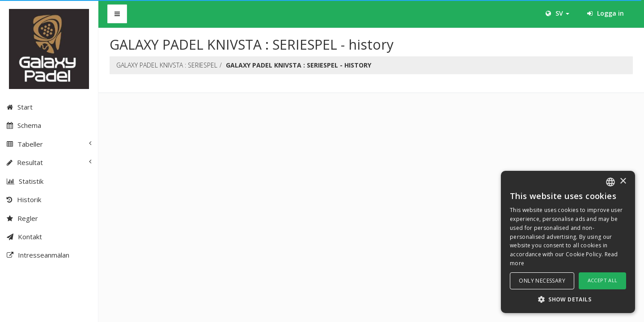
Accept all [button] (603, 280)
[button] (568, 299)
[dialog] (568, 242)
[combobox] (610, 182)
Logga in (605, 13)
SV (557, 13)
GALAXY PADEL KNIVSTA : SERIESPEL (166, 65)
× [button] (622, 181)
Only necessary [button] (542, 280)
